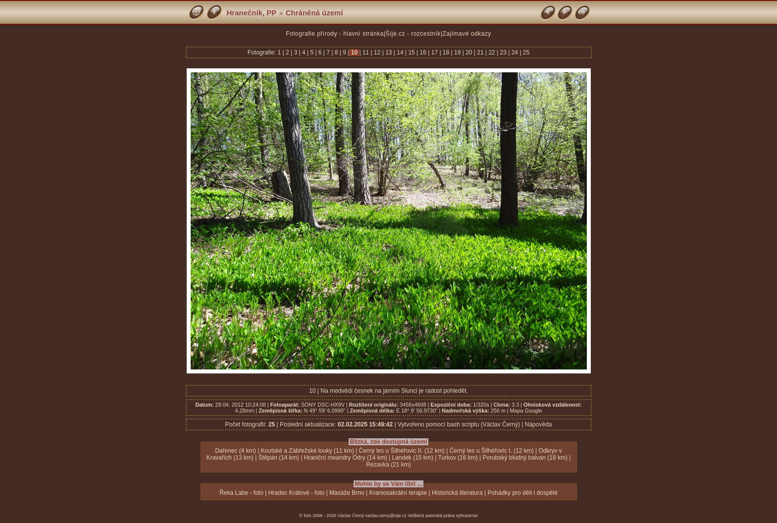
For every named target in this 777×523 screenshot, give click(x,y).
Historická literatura (457, 492)
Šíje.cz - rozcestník (413, 33)
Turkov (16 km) (457, 457)
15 (411, 52)
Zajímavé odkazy (467, 33)
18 (446, 52)
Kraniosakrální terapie (398, 492)
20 (469, 52)
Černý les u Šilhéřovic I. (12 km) (492, 450)
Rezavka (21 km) (388, 464)
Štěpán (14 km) (279, 457)
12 (377, 52)
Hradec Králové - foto (296, 492)
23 (503, 52)
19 (458, 52)
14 (400, 52)
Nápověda (538, 424)
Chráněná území (314, 12)
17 (434, 52)
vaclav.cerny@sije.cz (386, 515)
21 (480, 52)
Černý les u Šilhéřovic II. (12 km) (401, 450)
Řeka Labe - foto (241, 492)
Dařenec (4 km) (235, 450)
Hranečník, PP (252, 12)
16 (423, 52)
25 (525, 52)
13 (389, 52)
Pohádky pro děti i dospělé (522, 492)
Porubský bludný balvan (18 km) (524, 457)
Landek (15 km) (412, 457)
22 (492, 52)
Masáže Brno (346, 492)
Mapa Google (526, 411)
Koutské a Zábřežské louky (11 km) (307, 450)
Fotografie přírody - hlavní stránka (335, 33)
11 (366, 52)
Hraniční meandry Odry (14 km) (345, 457)
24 (514, 52)
